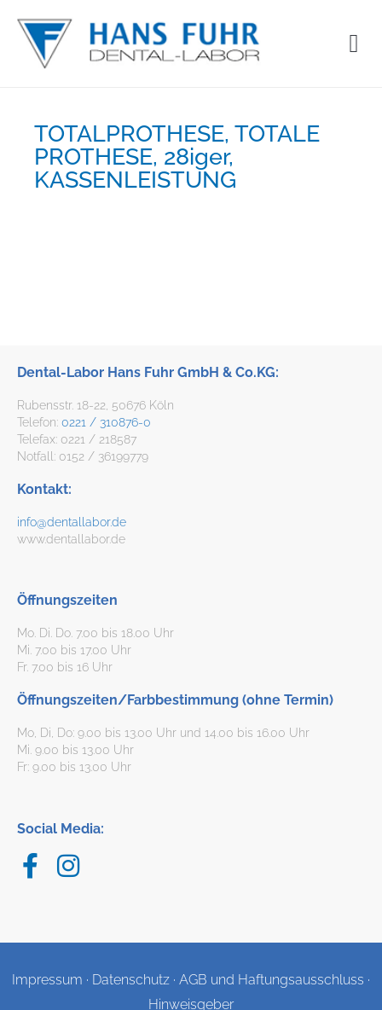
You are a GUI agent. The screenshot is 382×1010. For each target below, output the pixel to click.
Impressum (47, 980)
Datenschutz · (135, 980)
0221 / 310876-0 (106, 422)
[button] (354, 43)
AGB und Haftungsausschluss (271, 980)
